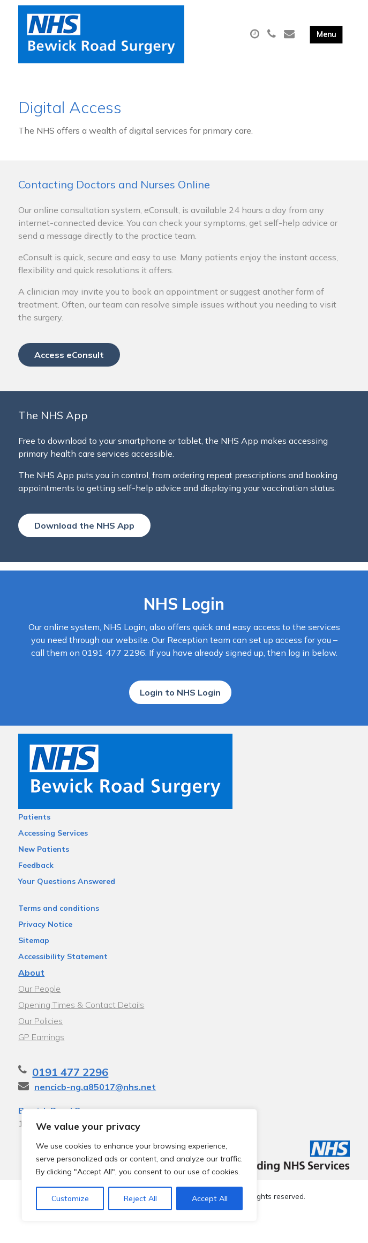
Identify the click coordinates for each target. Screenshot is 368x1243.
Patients (34, 836)
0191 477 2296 (70, 1091)
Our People (39, 1008)
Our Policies (40, 1040)
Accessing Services (53, 852)
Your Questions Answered (66, 900)
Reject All (140, 1198)
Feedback (36, 884)
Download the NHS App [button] (84, 537)
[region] (139, 1165)
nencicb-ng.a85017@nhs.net (95, 1106)
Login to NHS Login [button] (180, 711)
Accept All (210, 1198)
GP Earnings (41, 1056)
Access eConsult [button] (69, 366)
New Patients (43, 868)
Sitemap (33, 959)
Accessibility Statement (63, 976)
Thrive (221, 1226)
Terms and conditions (58, 927)
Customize (70, 1198)
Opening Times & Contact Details (81, 1024)
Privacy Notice (45, 943)
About (31, 991)
